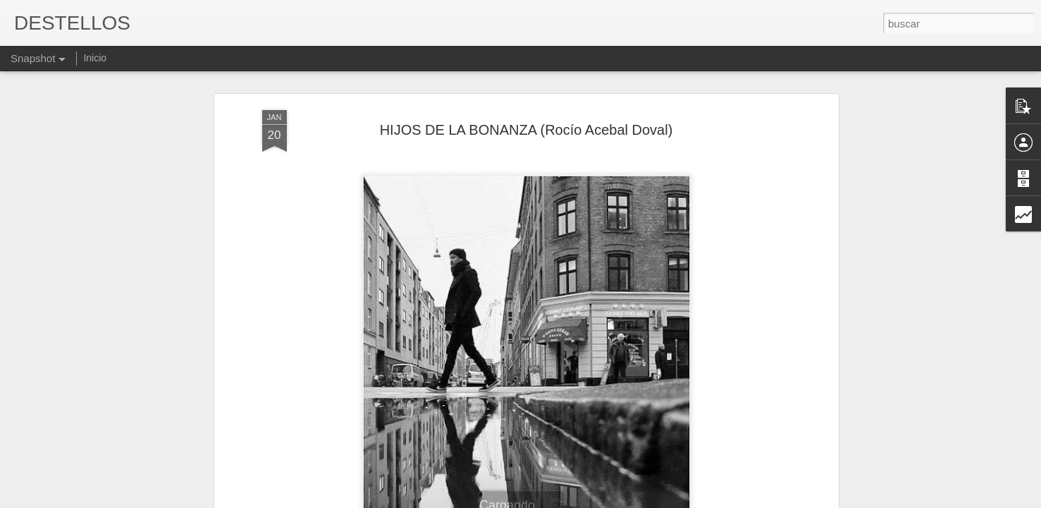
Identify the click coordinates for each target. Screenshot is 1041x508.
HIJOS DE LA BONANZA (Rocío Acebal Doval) (526, 71)
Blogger (575, 500)
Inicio (94, 58)
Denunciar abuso (622, 500)
